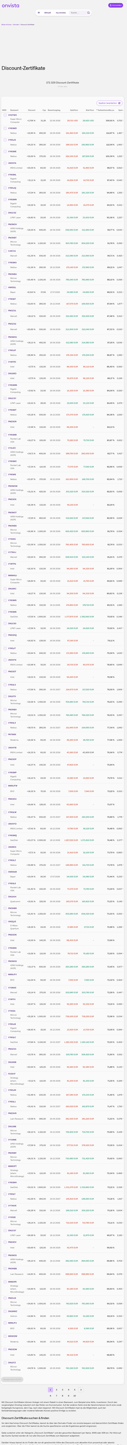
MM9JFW (12, 785)
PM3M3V (12, 224)
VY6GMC (12, 461)
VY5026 (12, 1217)
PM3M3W (12, 486)
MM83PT (12, 1166)
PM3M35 (12, 1255)
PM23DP (12, 759)
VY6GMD (12, 128)
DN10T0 (12, 696)
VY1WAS (12, 987)
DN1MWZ (12, 1311)
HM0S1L (12, 287)
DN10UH (12, 896)
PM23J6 (12, 1298)
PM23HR (12, 1113)
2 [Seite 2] (56, 1389)
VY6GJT (12, 648)
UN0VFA (12, 163)
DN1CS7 (12, 1230)
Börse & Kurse (6, 25)
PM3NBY (12, 1153)
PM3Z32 (12, 323)
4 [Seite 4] (68, 1389)
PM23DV (12, 1242)
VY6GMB (12, 434)
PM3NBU (12, 274)
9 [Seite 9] (68, 1395)
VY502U (12, 539)
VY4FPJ (11, 999)
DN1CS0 (12, 623)
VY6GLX (12, 722)
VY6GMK (12, 612)
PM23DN (12, 934)
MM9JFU (12, 1323)
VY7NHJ (12, 552)
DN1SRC (12, 588)
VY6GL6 (12, 883)
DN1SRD (12, 373)
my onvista (61, 12)
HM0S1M (12, 872)
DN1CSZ (12, 212)
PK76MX (12, 734)
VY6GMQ (12, 835)
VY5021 (11, 1011)
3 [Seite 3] (62, 1389)
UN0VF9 (12, 660)
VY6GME (12, 151)
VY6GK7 (12, 299)
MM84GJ (12, 575)
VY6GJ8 (12, 1024)
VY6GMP (12, 772)
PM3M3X (12, 961)
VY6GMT (12, 410)
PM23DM (12, 1349)
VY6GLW (12, 812)
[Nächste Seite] (81, 1389)
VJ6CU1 (12, 251)
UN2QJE (12, 921)
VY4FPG (12, 564)
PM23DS (12, 499)
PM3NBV (12, 709)
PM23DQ (12, 635)
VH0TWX (12, 115)
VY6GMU (12, 262)
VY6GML (12, 174)
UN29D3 (12, 847)
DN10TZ (12, 1362)
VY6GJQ (12, 188)
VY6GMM (12, 385)
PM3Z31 (12, 310)
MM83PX (12, 1281)
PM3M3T (12, 512)
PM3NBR (12, 908)
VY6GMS (12, 600)
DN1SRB (12, 1062)
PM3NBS (12, 525)
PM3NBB (12, 1268)
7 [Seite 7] (56, 1395)
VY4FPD (12, 362)
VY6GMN (12, 199)
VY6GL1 (12, 1101)
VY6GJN (12, 1090)
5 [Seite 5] (74, 1389)
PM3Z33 (12, 1049)
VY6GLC (12, 1037)
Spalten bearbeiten (109, 103)
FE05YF (12, 1073)
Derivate (16, 25)
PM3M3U (12, 337)
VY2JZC (12, 448)
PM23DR (12, 421)
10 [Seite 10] (75, 1395)
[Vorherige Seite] (44, 1389)
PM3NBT (12, 237)
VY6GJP (12, 350)
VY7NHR (12, 1205)
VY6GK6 (12, 474)
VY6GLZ (12, 860)
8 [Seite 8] (62, 1395)
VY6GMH (12, 1182)
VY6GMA (12, 948)
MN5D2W (12, 1336)
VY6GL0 (12, 684)
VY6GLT (11, 1194)
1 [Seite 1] (50, 1389)
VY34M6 (12, 1139)
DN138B (12, 1126)
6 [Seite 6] (50, 1395)
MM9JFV (12, 974)
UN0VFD (12, 823)
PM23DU (12, 799)
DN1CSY (12, 398)
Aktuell (47, 12)
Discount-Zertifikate (27, 25)
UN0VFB (12, 747)
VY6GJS (12, 140)
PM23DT (12, 671)
